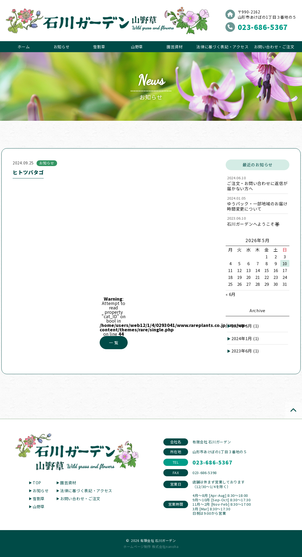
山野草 (137, 46)
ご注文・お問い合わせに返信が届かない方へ (257, 185)
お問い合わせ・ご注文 (274, 46)
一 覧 (113, 342)
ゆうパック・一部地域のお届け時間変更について (257, 206)
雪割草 (99, 46)
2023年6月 (245, 351)
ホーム (24, 46)
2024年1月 (245, 338)
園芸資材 (175, 46)
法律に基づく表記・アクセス (222, 46)
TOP (37, 482)
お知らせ (62, 46)
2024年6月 (245, 326)
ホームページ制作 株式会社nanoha (150, 546)
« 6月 (231, 294)
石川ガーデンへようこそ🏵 (253, 224)
